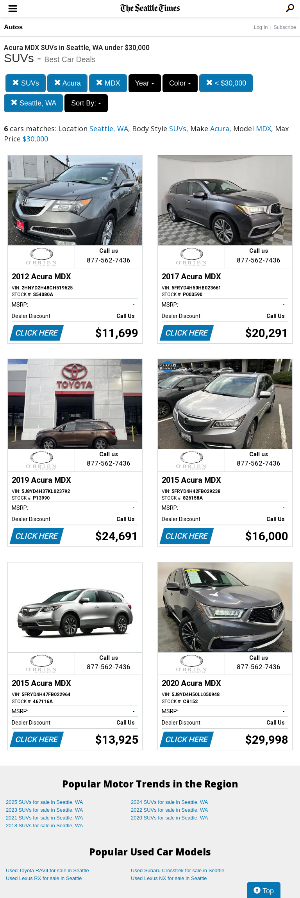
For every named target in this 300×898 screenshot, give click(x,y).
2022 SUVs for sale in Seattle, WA (169, 810)
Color (180, 83)
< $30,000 (226, 83)
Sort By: (86, 103)
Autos (13, 27)
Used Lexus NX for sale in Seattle (169, 878)
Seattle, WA (33, 103)
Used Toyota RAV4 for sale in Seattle (47, 870)
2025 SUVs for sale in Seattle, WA (44, 802)
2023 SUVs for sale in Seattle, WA (44, 810)
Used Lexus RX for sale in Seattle (44, 878)
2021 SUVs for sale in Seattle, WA (44, 818)
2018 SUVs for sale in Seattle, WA (44, 825)
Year (144, 83)
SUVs (25, 83)
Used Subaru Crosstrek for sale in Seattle (177, 870)
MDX (108, 83)
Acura (67, 83)
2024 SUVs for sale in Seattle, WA (169, 802)
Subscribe (284, 27)
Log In (261, 27)
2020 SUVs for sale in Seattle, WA (169, 818)
